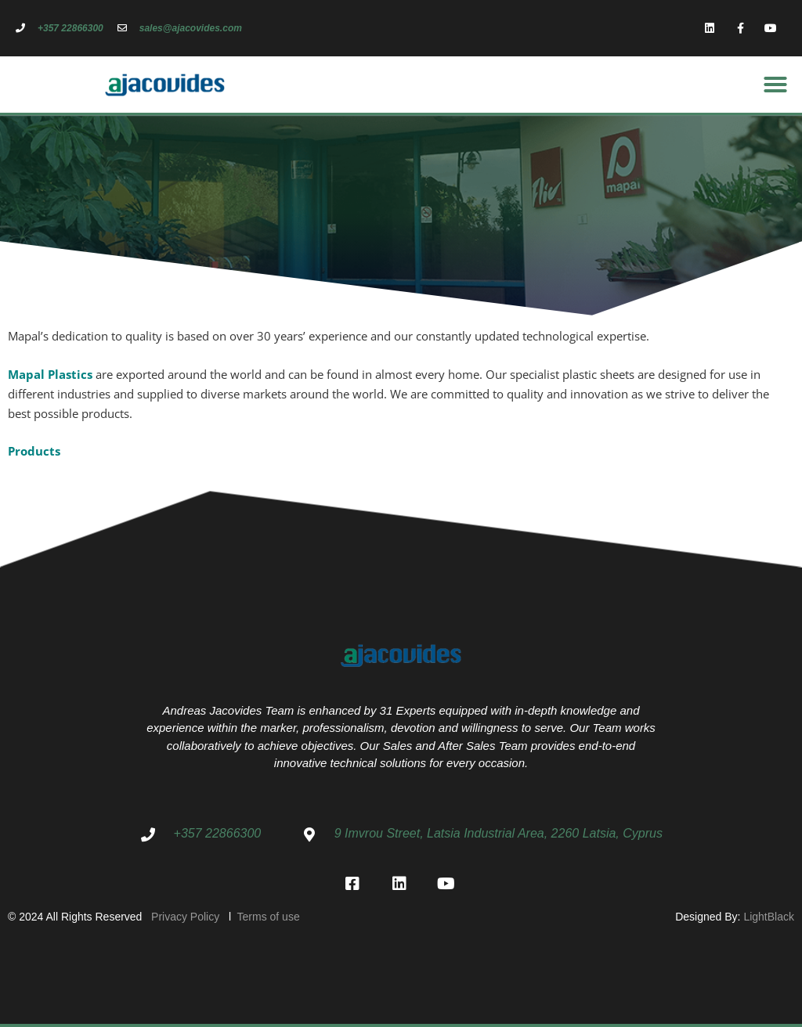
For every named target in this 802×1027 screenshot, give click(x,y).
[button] (775, 84)
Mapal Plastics (50, 374)
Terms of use (267, 916)
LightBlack (768, 916)
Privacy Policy (190, 916)
